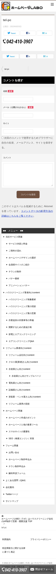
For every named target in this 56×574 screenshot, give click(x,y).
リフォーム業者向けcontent (18, 348)
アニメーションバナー (19, 285)
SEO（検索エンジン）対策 (21, 438)
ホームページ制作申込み (20, 459)
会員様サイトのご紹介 (19, 264)
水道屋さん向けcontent (19, 369)
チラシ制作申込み (17, 466)
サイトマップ (12, 501)
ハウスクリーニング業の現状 (22, 306)
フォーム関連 (12, 445)
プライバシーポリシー (40, 539)
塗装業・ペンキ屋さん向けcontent (25, 397)
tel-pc (6, 69)
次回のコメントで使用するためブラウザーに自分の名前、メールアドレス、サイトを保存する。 (27, 143)
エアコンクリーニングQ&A (21, 341)
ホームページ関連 (14, 411)
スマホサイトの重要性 (19, 431)
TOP (27, 520)
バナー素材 (14, 278)
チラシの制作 (15, 271)
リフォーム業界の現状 (19, 404)
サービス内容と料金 (18, 243)
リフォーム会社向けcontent (21, 355)
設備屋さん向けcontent (19, 390)
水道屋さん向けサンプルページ (26, 376)
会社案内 (10, 487)
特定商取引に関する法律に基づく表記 (13, 550)
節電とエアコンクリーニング (22, 334)
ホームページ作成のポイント (22, 417)
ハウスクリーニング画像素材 (22, 299)
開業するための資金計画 (20, 327)
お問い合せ (14, 452)
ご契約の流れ (15, 250)
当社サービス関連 (14, 237)
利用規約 (6, 539)
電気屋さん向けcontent (19, 383)
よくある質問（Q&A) (15, 480)
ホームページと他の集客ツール (23, 424)
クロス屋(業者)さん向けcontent (23, 362)
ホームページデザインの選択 (22, 258)
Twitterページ (12, 494)
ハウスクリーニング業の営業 (22, 313)
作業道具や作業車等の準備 (21, 320)
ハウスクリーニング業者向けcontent (23, 292)
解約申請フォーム (17, 473)
